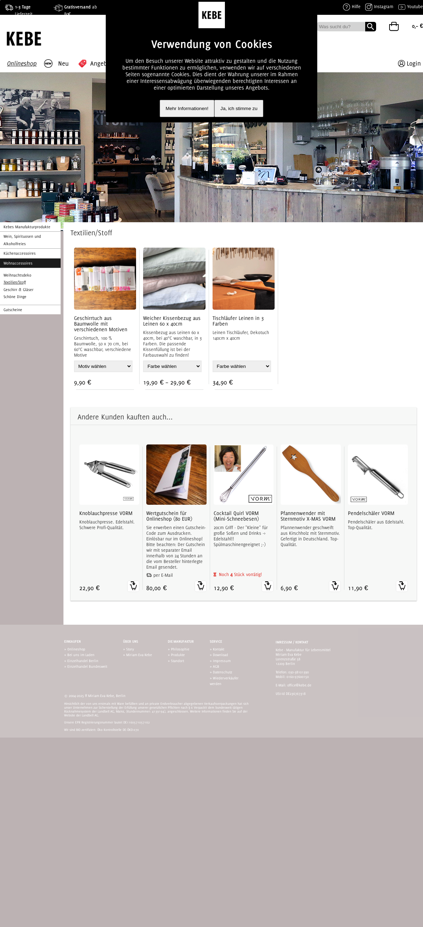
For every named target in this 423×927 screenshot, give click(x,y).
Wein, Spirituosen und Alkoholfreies (22, 240)
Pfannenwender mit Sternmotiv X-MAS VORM (308, 516)
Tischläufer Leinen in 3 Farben (238, 321)
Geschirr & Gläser (18, 289)
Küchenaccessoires (20, 253)
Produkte (178, 655)
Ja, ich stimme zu (238, 108)
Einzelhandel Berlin (82, 661)
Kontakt (218, 649)
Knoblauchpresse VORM (106, 513)
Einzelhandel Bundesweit (87, 666)
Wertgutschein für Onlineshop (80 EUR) (169, 516)
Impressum (222, 661)
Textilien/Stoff (15, 282)
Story (130, 649)
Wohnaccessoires (18, 263)
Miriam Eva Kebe (139, 655)
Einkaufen (72, 641)
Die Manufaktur (181, 641)
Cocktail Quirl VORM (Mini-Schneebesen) (236, 516)
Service (216, 641)
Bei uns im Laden (80, 655)
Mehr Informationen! (187, 108)
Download (220, 655)
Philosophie (180, 649)
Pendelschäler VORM (371, 513)
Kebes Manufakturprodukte (27, 226)
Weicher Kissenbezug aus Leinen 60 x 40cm (172, 321)
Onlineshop (76, 649)
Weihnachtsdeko (17, 275)
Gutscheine (13, 309)
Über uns (130, 641)
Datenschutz (222, 672)
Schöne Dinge (15, 296)
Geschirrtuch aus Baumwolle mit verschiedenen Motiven (100, 323)
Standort (177, 661)
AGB (216, 666)
